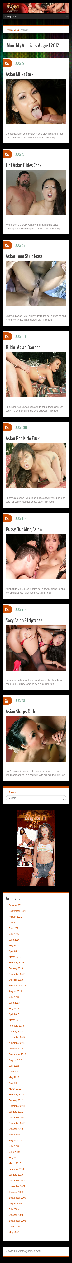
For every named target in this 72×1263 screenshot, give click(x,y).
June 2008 (14, 1226)
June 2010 (14, 1152)
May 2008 (14, 1232)
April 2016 (14, 951)
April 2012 (14, 1083)
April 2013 (14, 1014)
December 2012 (17, 1037)
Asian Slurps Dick (20, 712)
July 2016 (14, 934)
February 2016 (16, 962)
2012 (16, 29)
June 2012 (14, 1071)
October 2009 (16, 1192)
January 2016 (16, 968)
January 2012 (16, 1100)
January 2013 (16, 1031)
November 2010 (17, 1123)
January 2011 (16, 1111)
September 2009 (17, 1197)
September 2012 (17, 1054)
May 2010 (14, 1157)
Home (9, 29)
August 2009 (15, 1203)
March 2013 (15, 1020)
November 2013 (17, 974)
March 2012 (15, 1089)
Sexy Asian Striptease (24, 620)
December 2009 (17, 1180)
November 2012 (17, 1043)
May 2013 (14, 1008)
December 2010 (17, 1117)
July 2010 (14, 1146)
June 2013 (14, 1002)
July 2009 (14, 1209)
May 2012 (14, 1077)
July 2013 (14, 997)
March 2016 (15, 957)
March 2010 (15, 1163)
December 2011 (17, 1106)
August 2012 (15, 1060)
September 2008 (17, 1220)
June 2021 (14, 928)
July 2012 (14, 1066)
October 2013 (16, 980)
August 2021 (15, 916)
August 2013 (15, 991)
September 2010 (17, 1134)
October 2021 (16, 905)
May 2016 (14, 945)
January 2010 (16, 1175)
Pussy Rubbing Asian (24, 529)
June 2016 (14, 939)
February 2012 (16, 1094)
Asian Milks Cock (20, 74)
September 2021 (17, 911)
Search (13, 792)
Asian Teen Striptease (24, 256)
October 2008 (16, 1215)
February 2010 (16, 1169)
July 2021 (14, 922)
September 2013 (17, 985)
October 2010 (16, 1129)
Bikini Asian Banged (23, 347)
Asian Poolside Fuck (23, 438)
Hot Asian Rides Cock (23, 165)
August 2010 (15, 1140)
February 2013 (16, 1025)
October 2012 (16, 1048)
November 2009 (17, 1186)
